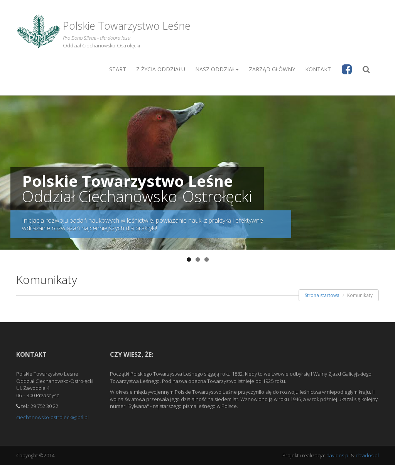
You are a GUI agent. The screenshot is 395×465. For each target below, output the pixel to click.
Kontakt (318, 69)
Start (117, 69)
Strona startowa (322, 295)
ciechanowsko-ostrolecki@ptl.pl (52, 417)
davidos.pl (337, 455)
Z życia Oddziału (160, 69)
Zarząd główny (272, 69)
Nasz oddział (217, 69)
